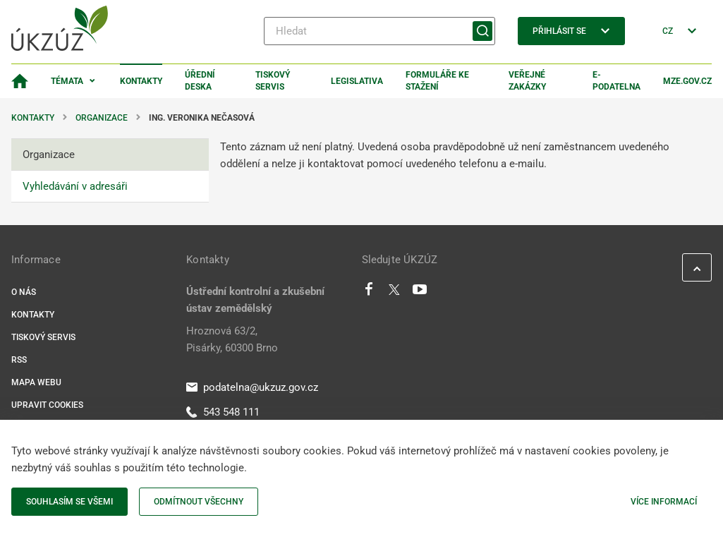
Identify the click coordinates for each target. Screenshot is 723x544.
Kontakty (141, 81)
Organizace (101, 118)
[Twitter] (394, 292)
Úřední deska (200, 81)
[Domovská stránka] (19, 81)
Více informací (664, 502)
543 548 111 (223, 412)
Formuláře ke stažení (437, 81)
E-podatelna (616, 81)
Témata (67, 81)
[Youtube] (420, 292)
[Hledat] (379, 31)
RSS (19, 360)
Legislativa (357, 81)
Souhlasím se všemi (69, 502)
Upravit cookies (47, 405)
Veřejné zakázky (527, 81)
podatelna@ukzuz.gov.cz (252, 387)
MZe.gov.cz (687, 81)
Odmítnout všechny (198, 502)
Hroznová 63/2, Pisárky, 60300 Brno (232, 339)
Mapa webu (36, 382)
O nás (23, 292)
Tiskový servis (272, 81)
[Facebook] (369, 292)
